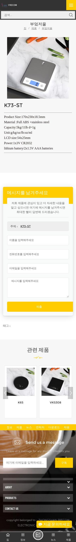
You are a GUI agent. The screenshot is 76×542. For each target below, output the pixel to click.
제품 (34, 28)
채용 (67, 427)
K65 (20, 402)
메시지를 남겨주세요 (38, 535)
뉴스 (29, 427)
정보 (9, 427)
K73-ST (25, 226)
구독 (64, 463)
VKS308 (55, 402)
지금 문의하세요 (54, 524)
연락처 (40, 427)
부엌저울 (47, 28)
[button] (71, 393)
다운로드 (54, 427)
